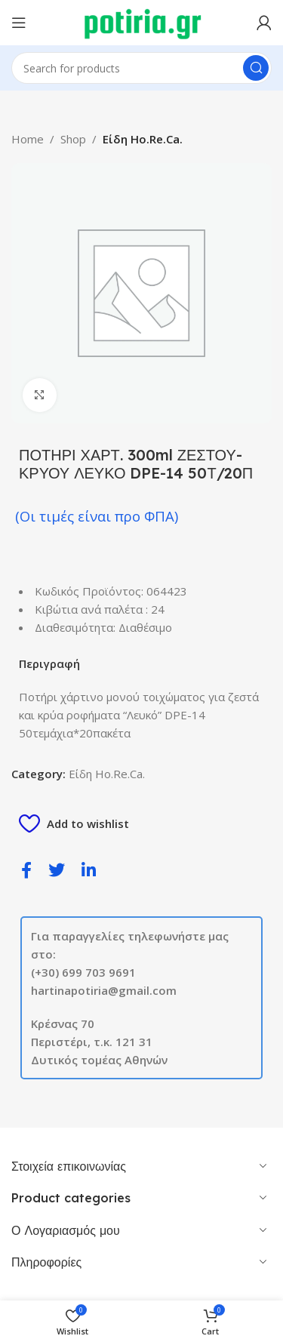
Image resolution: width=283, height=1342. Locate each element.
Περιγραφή (49, 663)
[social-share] (26, 869)
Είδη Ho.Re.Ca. (143, 138)
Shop (73, 138)
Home (27, 138)
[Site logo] (141, 21)
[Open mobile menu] (19, 23)
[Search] (141, 68)
